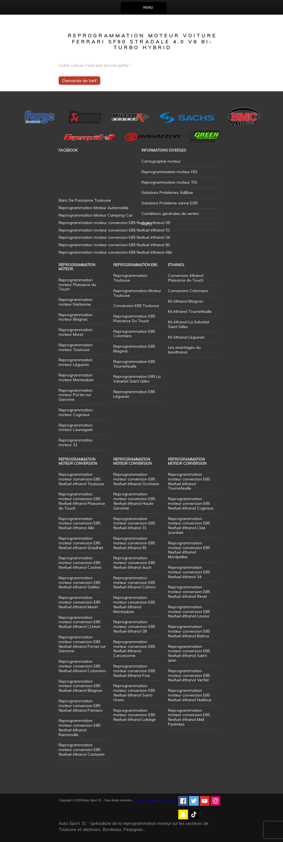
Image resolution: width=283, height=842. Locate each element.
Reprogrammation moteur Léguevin (76, 362)
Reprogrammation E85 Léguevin (134, 394)
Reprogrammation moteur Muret (76, 332)
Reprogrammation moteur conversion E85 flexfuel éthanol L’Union (80, 622)
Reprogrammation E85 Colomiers (134, 334)
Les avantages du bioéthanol (184, 350)
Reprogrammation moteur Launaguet (76, 427)
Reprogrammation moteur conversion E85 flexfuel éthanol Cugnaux (190, 503)
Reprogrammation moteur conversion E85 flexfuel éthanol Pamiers (81, 705)
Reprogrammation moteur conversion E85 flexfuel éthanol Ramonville (79, 727)
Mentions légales (145, 800)
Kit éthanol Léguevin (186, 337)
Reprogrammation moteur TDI (169, 182)
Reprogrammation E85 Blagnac (134, 349)
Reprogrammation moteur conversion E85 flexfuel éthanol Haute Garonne (134, 501)
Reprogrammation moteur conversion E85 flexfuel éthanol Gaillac (79, 582)
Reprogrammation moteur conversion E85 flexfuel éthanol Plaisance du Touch (82, 501)
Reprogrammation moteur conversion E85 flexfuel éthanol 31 (134, 523)
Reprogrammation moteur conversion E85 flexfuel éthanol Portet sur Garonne (82, 644)
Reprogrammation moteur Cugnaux (76, 412)
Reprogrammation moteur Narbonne (76, 302)
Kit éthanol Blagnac (185, 301)
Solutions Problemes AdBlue (167, 192)
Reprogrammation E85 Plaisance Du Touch (134, 318)
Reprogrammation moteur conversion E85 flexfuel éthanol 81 (134, 543)
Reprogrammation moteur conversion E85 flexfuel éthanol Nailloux (189, 695)
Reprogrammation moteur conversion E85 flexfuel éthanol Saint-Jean (189, 653)
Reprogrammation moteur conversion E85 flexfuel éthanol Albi (79, 523)
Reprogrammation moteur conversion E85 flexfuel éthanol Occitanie (136, 479)
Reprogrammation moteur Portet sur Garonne (76, 395)
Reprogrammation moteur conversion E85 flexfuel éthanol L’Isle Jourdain (189, 525)
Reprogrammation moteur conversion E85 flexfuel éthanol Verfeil (189, 675)
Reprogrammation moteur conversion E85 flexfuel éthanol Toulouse (81, 479)
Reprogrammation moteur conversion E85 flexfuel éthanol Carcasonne (134, 648)
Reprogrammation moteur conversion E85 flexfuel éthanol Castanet (81, 749)
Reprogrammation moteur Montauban (76, 377)
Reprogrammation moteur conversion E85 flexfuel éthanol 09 (134, 626)
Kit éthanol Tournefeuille (190, 311)
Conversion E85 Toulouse (136, 305)
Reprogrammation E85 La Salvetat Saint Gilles (137, 379)
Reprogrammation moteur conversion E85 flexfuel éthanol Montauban (134, 604)
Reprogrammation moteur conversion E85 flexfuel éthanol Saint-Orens (134, 692)
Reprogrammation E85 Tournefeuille (134, 364)
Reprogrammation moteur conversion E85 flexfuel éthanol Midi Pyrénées (189, 717)
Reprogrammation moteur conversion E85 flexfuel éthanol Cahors (134, 582)
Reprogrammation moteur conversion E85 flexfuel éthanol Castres (80, 562)
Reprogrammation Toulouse (130, 278)
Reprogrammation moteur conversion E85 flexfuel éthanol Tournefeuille (189, 481)
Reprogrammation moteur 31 (76, 442)
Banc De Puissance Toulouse (85, 200)
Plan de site (167, 800)
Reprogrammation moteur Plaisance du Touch (77, 284)
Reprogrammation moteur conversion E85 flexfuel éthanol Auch (134, 562)
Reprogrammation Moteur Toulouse (137, 293)
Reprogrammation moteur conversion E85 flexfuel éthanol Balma (189, 631)
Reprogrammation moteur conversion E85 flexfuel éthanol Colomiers (82, 666)
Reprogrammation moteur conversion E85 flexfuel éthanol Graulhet (81, 543)
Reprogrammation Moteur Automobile (94, 207)
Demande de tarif (79, 80)
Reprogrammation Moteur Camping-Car (96, 215)
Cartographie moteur (161, 161)
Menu (148, 7)
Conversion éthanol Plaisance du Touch (185, 278)
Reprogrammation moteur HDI (169, 171)
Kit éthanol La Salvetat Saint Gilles (188, 324)
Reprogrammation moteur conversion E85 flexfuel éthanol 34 (189, 572)
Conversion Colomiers (188, 290)
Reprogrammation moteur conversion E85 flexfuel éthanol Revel (189, 591)
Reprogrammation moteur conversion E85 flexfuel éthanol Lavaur (189, 611)
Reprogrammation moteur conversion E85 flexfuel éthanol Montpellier (189, 549)
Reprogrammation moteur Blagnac (76, 317)
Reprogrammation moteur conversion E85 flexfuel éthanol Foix (134, 671)
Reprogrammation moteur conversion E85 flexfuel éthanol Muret (79, 602)
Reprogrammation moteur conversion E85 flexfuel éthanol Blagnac (81, 686)
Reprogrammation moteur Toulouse (76, 347)
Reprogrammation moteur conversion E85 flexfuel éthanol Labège (134, 715)
